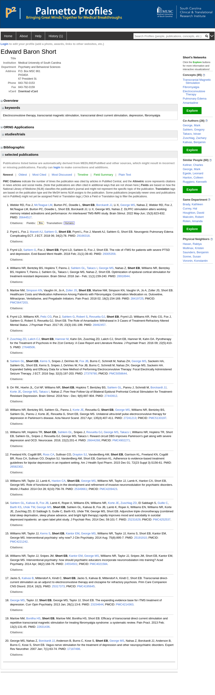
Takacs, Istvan (192, 133)
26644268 (93, 440)
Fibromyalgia (191, 87)
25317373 (58, 586)
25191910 (140, 537)
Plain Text (125, 174)
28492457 (99, 324)
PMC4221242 (19, 541)
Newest (8, 174)
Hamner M (62, 339)
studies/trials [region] (13, 134)
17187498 (73, 649)
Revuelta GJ (97, 316)
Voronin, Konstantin (195, 260)
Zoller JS (71, 290)
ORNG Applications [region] (18, 127)
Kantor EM (72, 533)
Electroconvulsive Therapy (194, 93)
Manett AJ (36, 231)
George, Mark (191, 125)
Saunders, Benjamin (196, 252)
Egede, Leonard (193, 173)
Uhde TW (29, 507)
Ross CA (48, 454)
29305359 (109, 253)
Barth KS (16, 507)
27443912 (111, 395)
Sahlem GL (78, 268)
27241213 (130, 418)
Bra (40, 223)
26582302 (16, 466)
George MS (127, 205)
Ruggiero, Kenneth (195, 181)
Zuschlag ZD (18, 339)
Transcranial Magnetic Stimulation (197, 81)
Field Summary (103, 174)
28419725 (137, 298)
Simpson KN (34, 290)
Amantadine (190, 102)
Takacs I (92, 268)
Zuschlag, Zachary (194, 138)
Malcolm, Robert (193, 217)
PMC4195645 (86, 586)
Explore (192, 110)
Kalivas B (32, 503)
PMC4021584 (99, 564)
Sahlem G (50, 231)
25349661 (80, 489)
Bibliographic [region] (13, 147)
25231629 (134, 519)
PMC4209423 (108, 489)
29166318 (83, 235)
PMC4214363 (124, 604)
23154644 (97, 604)
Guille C (163, 503)
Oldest (23, 174)
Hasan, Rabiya (192, 244)
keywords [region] (11, 107)
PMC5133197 (157, 418)
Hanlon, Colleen (193, 177)
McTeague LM (43, 205)
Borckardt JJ (104, 205)
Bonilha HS (33, 618)
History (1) (56, 36)
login (56, 167)
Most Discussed (62, 174)
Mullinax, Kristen (193, 248)
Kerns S (45, 361)
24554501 (71, 564)
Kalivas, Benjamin (194, 142)
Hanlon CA (59, 480)
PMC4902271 (121, 440)
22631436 (43, 626)
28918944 (123, 276)
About (24, 36)
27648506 (28, 347)
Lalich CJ (34, 339)
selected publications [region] (20, 154)
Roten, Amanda (193, 221)
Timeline (83, 174)
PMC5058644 (118, 373)
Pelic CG (46, 316)
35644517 (25, 217)
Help (38, 36)
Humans (69, 223)
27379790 (90, 373)
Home (8, 36)
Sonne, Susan (192, 256)
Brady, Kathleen (193, 204)
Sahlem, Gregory (193, 129)
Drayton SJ (80, 454)
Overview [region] (10, 100)
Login (4, 44)
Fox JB (83, 361)
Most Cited (39, 174)
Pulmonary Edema (194, 98)
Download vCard (28, 91)
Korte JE (15, 391)
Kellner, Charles (193, 165)
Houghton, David (193, 212)
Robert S (82, 316)
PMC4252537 (162, 519)
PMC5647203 (19, 302)
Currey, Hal (190, 208)
